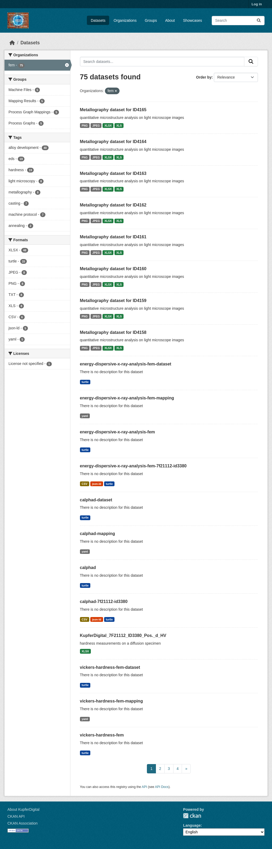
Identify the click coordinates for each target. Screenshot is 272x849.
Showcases (192, 20)
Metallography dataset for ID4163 (113, 173)
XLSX (108, 125)
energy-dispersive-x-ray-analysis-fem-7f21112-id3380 (133, 466)
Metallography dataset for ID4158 (113, 332)
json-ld (96, 483)
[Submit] (258, 20)
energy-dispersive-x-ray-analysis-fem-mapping (127, 398)
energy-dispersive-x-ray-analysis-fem (117, 432)
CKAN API (16, 816)
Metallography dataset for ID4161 (113, 237)
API (144, 787)
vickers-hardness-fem (102, 735)
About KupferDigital (23, 809)
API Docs (161, 787)
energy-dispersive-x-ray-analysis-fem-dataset (125, 364)
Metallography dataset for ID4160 (113, 268)
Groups (151, 20)
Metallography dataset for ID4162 (113, 205)
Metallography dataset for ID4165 (113, 109)
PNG (85, 125)
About (170, 20)
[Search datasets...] (238, 20)
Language (192, 825)
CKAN (192, 815)
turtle (85, 381)
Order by (203, 77)
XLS (119, 125)
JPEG (96, 125)
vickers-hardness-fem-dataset (110, 667)
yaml (85, 415)
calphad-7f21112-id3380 (104, 601)
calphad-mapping (97, 533)
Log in (257, 4)
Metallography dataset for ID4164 (113, 141)
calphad (88, 567)
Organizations (125, 20)
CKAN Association (22, 823)
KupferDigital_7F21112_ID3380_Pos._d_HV (123, 635)
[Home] (12, 42)
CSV (84, 483)
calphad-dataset (96, 500)
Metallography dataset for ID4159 (113, 300)
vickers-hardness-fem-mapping (111, 701)
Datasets (98, 20)
